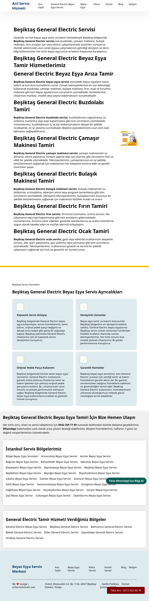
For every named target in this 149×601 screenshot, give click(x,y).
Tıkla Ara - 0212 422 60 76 (125, 590)
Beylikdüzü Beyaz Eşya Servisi (23, 473)
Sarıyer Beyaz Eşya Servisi (101, 490)
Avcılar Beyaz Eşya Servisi (95, 456)
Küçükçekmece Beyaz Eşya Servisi (63, 490)
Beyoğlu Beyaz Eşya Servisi (60, 473)
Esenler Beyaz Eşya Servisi (55, 478)
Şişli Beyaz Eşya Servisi (19, 495)
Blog (120, 4)
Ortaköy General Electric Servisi (24, 538)
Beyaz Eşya (83, 6)
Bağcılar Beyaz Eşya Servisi (22, 462)
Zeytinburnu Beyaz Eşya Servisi (91, 495)
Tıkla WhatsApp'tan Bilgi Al (126, 481)
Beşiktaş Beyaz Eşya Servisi (100, 467)
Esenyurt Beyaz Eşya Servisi (90, 478)
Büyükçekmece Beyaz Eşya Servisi (99, 473)
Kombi (109, 4)
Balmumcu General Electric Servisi (111, 526)
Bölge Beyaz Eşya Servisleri (22, 456)
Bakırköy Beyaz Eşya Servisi (97, 462)
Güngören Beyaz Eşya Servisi (98, 484)
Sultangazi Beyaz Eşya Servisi (53, 495)
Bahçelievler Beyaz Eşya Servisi (59, 462)
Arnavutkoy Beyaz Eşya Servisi (59, 456)
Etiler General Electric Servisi (61, 532)
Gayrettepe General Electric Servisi (102, 532)
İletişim (133, 4)
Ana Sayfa (41, 6)
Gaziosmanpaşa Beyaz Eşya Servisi (57, 484)
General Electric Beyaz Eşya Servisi (63, 6)
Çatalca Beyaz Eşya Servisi (21, 478)
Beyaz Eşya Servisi (73, 569)
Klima (97, 4)
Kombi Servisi (108, 569)
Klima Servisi (92, 569)
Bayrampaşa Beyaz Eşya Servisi (63, 467)
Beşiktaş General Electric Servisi (69, 526)
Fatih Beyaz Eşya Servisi (20, 484)
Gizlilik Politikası (110, 584)
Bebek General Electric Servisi (23, 532)
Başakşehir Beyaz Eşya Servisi (23, 467)
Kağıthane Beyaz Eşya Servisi (23, 490)
